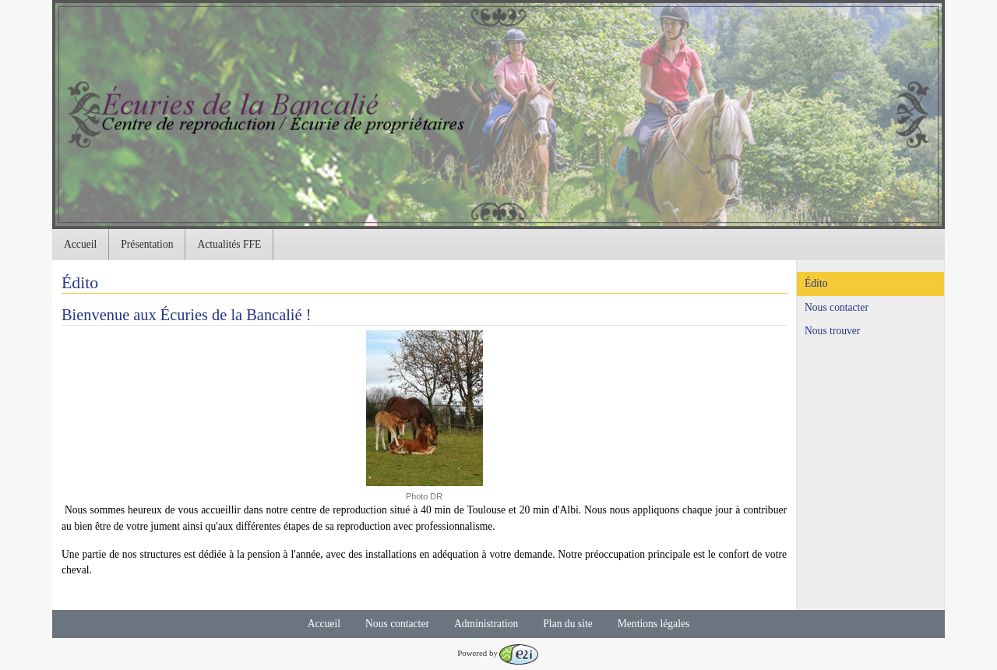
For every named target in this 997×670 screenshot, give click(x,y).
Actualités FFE (229, 244)
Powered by (497, 653)
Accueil (80, 244)
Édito (816, 283)
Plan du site (567, 623)
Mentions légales (654, 623)
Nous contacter (836, 307)
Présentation (147, 244)
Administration (486, 623)
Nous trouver (832, 331)
